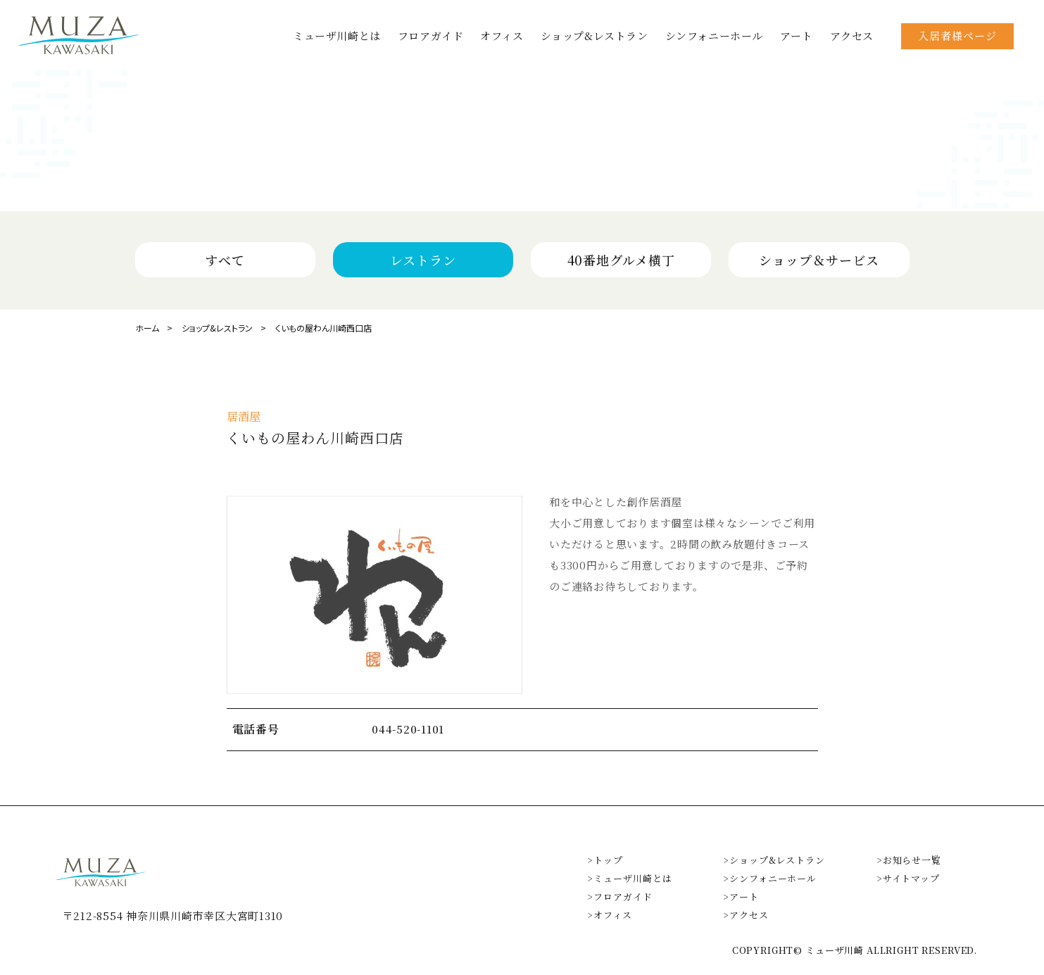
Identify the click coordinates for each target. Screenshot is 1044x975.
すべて (225, 260)
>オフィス (609, 914)
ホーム (147, 328)
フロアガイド (431, 35)
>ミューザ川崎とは (629, 878)
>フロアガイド (619, 896)
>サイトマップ (908, 878)
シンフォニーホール (714, 35)
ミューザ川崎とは (337, 35)
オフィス (501, 35)
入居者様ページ (957, 35)
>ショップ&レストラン (774, 860)
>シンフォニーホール (770, 878)
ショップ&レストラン (594, 35)
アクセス (852, 35)
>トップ (605, 860)
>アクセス (746, 914)
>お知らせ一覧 (908, 860)
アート (796, 35)
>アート (741, 896)
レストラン (423, 260)
